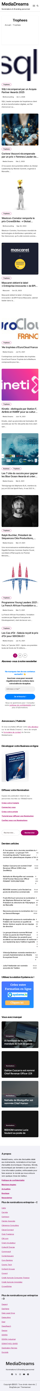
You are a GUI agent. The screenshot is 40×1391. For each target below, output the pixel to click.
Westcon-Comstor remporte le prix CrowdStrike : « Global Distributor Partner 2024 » (18, 221)
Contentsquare (8, 1256)
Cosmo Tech (7, 1265)
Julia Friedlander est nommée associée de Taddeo (15, 967)
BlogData (13, 1387)
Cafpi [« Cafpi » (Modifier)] (4, 1208)
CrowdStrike (7, 1286)
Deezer (4, 1330)
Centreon (5, 1217)
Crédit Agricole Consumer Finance (15, 1278)
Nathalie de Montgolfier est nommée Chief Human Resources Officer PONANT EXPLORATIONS (18, 878)
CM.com (5, 1238)
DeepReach (6, 1326)
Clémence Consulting (10, 1225)
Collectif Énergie (8, 1247)
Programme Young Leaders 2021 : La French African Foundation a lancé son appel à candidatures (20, 605)
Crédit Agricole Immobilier (12, 1282)
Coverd (4, 1273)
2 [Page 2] (20, 655)
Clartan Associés (8, 1221)
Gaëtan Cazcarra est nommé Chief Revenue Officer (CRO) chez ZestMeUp (17, 868)
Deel (3, 1322)
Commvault (6, 1252)
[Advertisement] (20, 34)
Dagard (4, 1304)
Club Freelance (8, 1234)
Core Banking (7, 1260)
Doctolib (5, 1352)
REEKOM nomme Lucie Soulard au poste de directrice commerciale (17, 890)
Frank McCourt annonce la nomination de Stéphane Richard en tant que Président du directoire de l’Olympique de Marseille (19, 901)
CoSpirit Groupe (8, 1269)
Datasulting (6, 1317)
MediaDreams (15, 4)
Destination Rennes (9, 1348)
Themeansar (25, 1387)
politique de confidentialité (20, 705)
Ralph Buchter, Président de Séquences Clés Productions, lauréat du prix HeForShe (17, 538)
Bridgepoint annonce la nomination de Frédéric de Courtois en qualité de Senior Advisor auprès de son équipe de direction (19, 922)
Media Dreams (8, 161)
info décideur (33, 727)
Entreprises (10, 1036)
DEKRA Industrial (9, 1339)
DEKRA (5, 1335)
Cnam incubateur (9, 1243)
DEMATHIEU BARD (10, 1344)
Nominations (10, 1066)
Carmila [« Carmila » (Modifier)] (5, 1212)
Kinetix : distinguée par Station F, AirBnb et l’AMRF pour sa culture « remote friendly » (19, 411)
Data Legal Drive (8, 1313)
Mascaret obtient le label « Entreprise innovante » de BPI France (18, 285)
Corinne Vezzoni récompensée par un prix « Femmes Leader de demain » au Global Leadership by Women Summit (20, 158)
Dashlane (5, 1309)
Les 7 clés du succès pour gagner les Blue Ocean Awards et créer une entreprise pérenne (20, 476)
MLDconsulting (8, 97)
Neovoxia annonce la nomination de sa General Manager (18, 912)
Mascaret (6, 290)
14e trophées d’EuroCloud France (20, 347)
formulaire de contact (12, 732)
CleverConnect (8, 1230)
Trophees (6, 84)
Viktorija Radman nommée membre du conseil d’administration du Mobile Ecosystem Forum (19, 954)
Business (6, 468)
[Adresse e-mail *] (20, 689)
